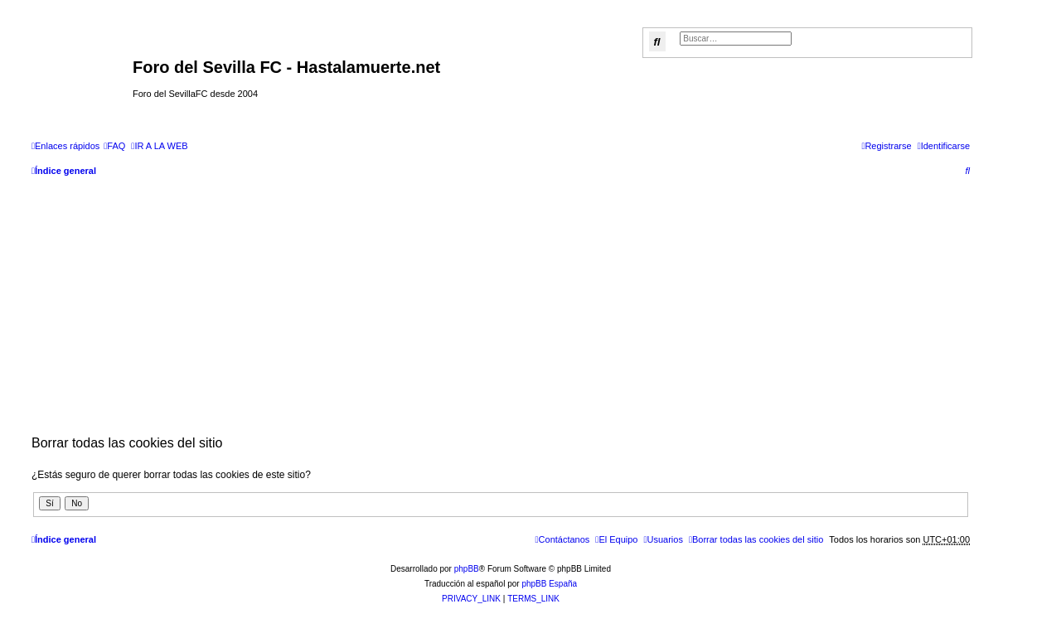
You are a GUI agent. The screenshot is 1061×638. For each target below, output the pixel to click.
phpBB (466, 568)
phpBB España (549, 583)
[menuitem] (114, 146)
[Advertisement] (500, 305)
